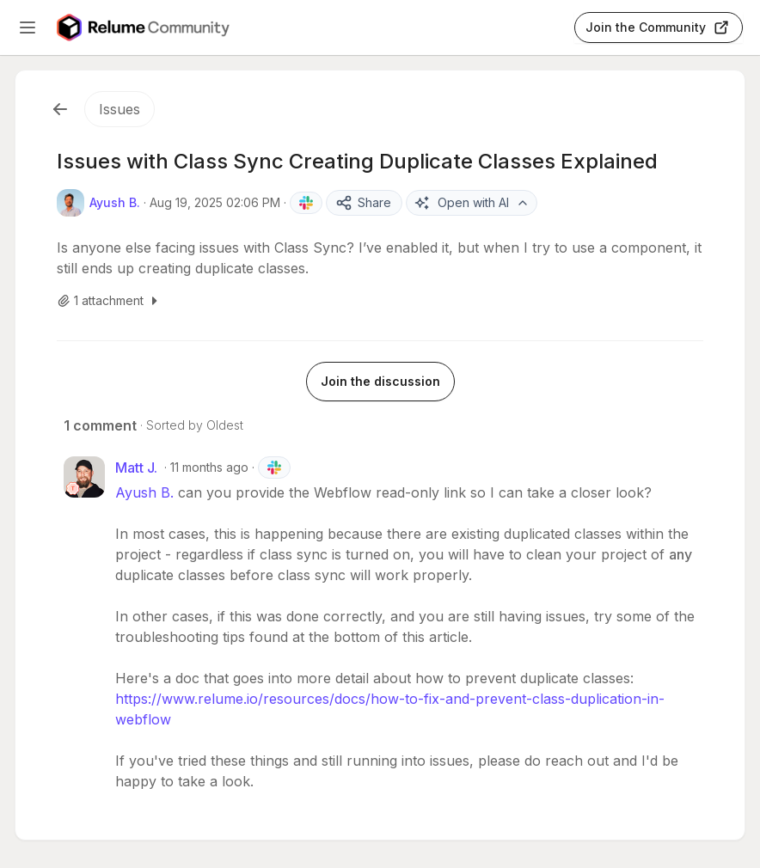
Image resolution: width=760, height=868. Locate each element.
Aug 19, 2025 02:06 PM (215, 202)
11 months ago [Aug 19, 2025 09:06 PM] (209, 467)
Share (363, 202)
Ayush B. (144, 492)
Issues (119, 109)
